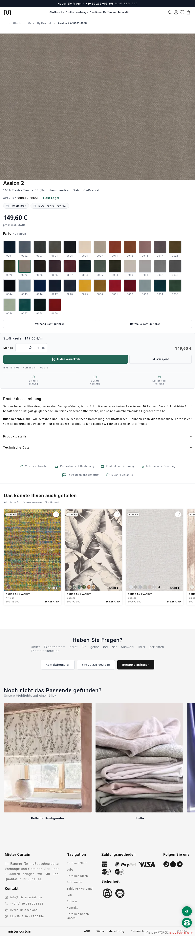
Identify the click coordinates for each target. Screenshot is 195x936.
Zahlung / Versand (80, 888)
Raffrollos (110, 12)
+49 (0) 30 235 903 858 (26, 903)
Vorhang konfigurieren (50, 323)
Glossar (72, 901)
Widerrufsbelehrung (110, 931)
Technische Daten (17, 447)
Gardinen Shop (77, 863)
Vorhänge (82, 12)
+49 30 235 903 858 (100, 3)
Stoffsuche (57, 12)
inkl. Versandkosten (181, 932)
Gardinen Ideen (77, 876)
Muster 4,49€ (160, 359)
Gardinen (96, 12)
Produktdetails (15, 436)
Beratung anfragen (135, 664)
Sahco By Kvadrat (39, 23)
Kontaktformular (58, 664)
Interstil (123, 12)
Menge (97, 347)
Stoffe (70, 12)
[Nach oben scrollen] (187, 929)
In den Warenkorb (66, 359)
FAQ (69, 895)
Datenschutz (139, 931)
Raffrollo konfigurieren (145, 323)
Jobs (70, 869)
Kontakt (72, 907)
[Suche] (170, 12)
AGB (87, 931)
